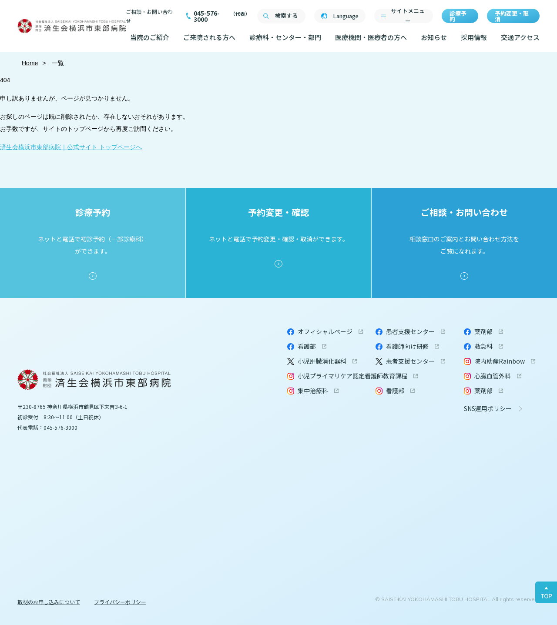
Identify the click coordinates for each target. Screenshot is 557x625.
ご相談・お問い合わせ (149, 16)
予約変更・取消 (512, 16)
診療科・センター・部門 (285, 37)
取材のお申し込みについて (48, 601)
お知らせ (434, 37)
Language (346, 16)
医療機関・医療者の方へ (371, 37)
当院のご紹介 (149, 37)
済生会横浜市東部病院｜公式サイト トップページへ (71, 147)
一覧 (57, 63)
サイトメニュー (408, 16)
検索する (286, 15)
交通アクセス (520, 37)
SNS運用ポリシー (488, 408)
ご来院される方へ (209, 37)
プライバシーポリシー (120, 601)
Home (30, 63)
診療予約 (458, 16)
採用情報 (474, 37)
